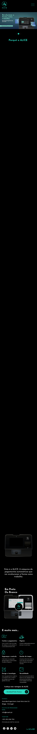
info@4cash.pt (7, 712)
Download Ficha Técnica (17, 691)
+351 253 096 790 (8, 719)
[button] (16, 33)
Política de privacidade (9, 708)
